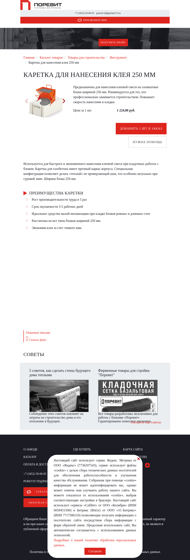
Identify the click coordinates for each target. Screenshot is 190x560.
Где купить (98, 34)
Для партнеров (76, 42)
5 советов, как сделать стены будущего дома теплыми (59, 372)
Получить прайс (113, 42)
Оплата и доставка (39, 464)
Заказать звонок (50, 491)
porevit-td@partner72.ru (108, 13)
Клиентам (123, 34)
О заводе (149, 34)
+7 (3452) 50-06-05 (84, 13)
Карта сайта (133, 449)
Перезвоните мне (95, 20)
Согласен (95, 551)
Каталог (30, 457)
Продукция (40, 34)
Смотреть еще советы (145, 422)
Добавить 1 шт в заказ (141, 128)
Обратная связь (42, 502)
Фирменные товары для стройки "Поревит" (123, 372)
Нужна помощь (147, 142)
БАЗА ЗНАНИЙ (71, 34)
